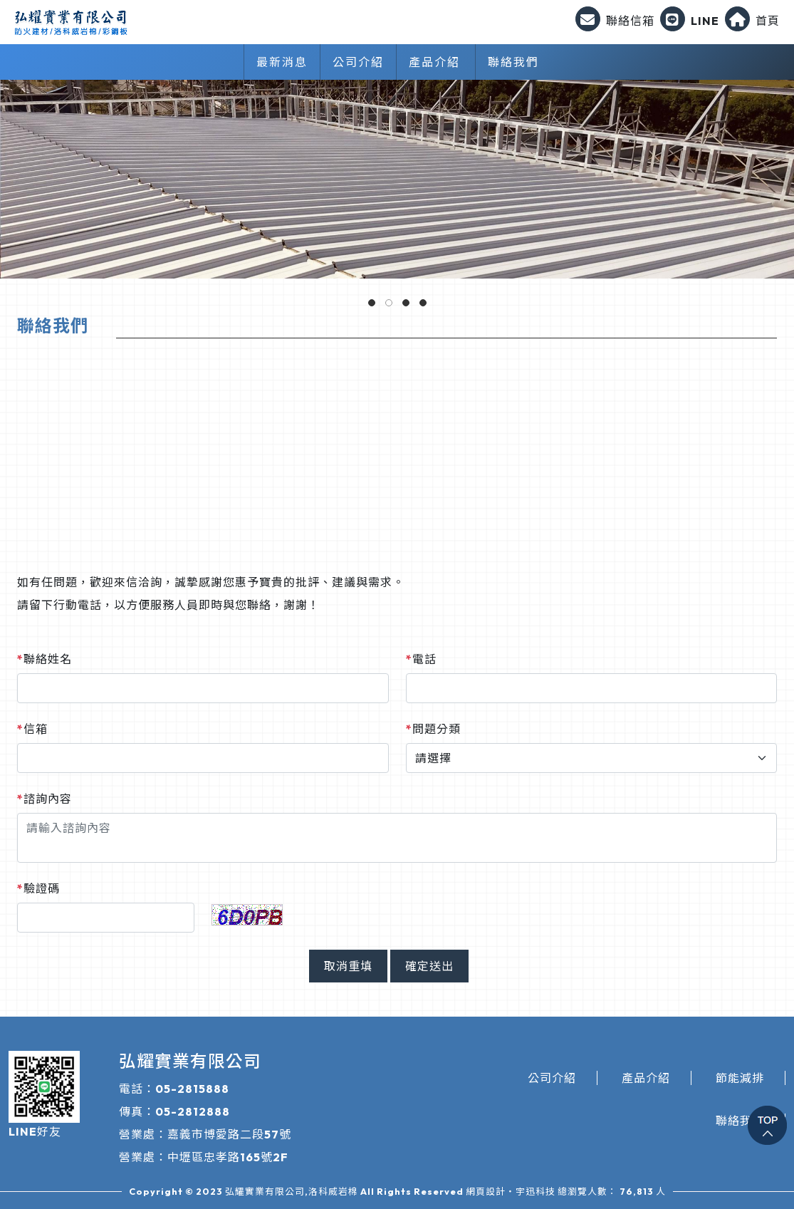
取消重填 (348, 966)
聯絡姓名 (44, 659)
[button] (371, 303)
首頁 (752, 21)
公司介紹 (358, 62)
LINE (689, 21)
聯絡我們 (513, 62)
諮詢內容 (44, 799)
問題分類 (433, 729)
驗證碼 (38, 888)
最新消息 (282, 62)
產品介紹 (434, 62)
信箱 (32, 729)
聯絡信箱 (614, 21)
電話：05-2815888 (174, 1088)
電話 (421, 659)
